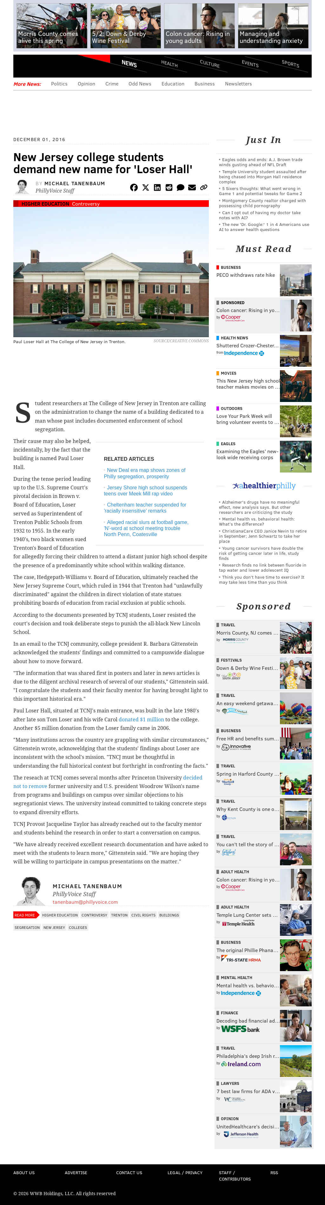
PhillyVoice (57, 65)
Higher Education (45, 203)
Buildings (169, 914)
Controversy (86, 203)
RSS (274, 1172)
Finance (229, 1013)
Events (250, 63)
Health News (234, 338)
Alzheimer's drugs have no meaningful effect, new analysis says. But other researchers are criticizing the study (259, 507)
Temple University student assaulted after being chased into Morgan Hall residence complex (263, 176)
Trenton (119, 914)
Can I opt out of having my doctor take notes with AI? (260, 215)
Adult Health (235, 872)
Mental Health (236, 977)
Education (173, 83)
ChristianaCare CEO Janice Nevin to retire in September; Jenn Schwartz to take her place (263, 536)
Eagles (228, 443)
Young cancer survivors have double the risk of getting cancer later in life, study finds (261, 553)
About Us (24, 1172)
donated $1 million (141, 720)
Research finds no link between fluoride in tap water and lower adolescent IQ (262, 567)
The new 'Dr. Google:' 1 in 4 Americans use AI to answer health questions (264, 226)
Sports (290, 63)
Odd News (140, 83)
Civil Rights (143, 914)
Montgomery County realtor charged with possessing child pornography (262, 202)
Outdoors (231, 408)
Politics (59, 83)
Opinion (86, 83)
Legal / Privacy (185, 1172)
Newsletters (238, 83)
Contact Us (129, 1172)
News (129, 63)
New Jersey (54, 927)
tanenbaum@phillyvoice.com (85, 901)
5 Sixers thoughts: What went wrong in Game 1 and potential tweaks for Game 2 (260, 190)
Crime (111, 83)
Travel (228, 625)
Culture (210, 63)
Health (169, 63)
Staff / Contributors (235, 1175)
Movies (228, 373)
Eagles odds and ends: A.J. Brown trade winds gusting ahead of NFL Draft (260, 161)
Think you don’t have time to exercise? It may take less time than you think (261, 579)
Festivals (231, 660)
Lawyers (230, 1083)
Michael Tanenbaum (74, 183)
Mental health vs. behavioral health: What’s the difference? (257, 521)
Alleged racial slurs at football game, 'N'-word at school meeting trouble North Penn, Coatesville (146, 528)
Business (205, 83)
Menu (23, 66)
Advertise (76, 1172)
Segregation (27, 927)
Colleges (78, 927)
